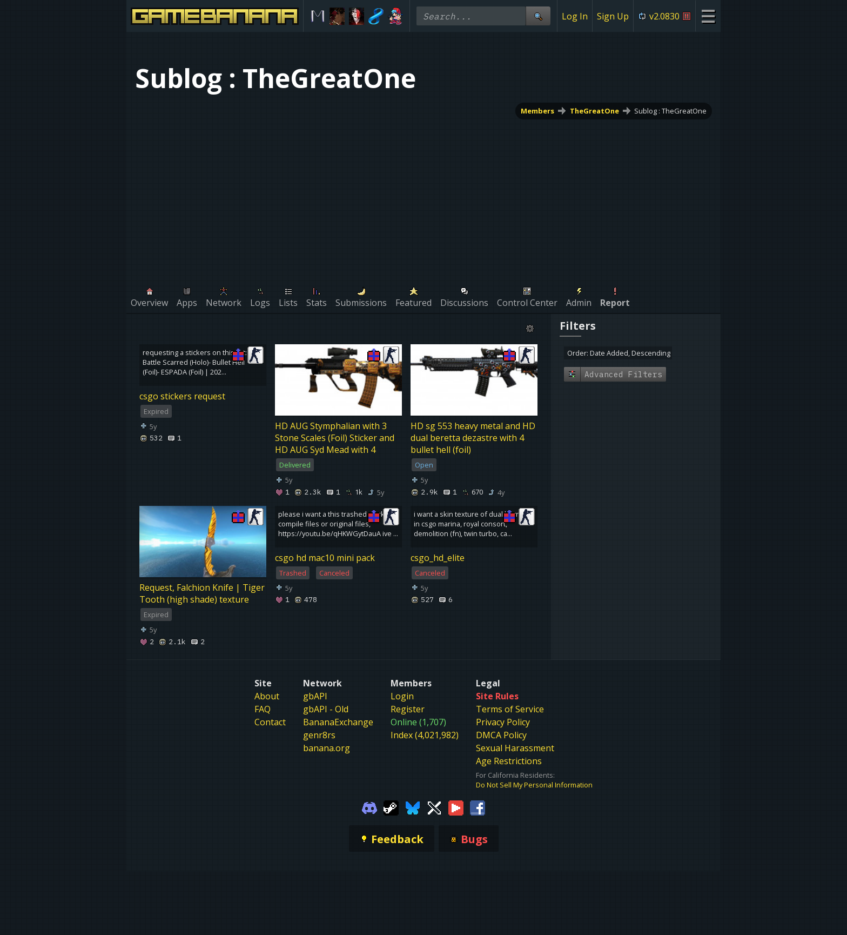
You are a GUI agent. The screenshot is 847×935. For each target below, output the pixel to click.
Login (402, 696)
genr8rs (319, 735)
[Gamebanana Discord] (369, 807)
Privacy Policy (503, 722)
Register (408, 709)
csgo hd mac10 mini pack (325, 558)
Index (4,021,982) (425, 735)
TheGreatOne (594, 111)
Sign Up (613, 16)
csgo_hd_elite (438, 558)
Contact (270, 722)
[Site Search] (538, 15)
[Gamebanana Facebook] (477, 807)
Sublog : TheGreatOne (670, 111)
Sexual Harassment (515, 748)
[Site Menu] (708, 16)
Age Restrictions (509, 761)
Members (537, 111)
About (266, 696)
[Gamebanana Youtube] (456, 807)
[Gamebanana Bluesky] (412, 807)
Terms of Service (510, 709)
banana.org (326, 748)
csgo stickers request (182, 396)
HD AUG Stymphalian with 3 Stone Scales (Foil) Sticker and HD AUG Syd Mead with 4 (334, 438)
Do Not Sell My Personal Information (534, 785)
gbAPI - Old (325, 709)
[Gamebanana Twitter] (434, 807)
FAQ (262, 709)
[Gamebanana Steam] (391, 807)
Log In (575, 16)
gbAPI (315, 696)
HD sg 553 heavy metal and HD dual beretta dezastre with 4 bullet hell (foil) (473, 438)
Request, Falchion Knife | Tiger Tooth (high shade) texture (202, 593)
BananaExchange (338, 722)
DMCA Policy (501, 735)
